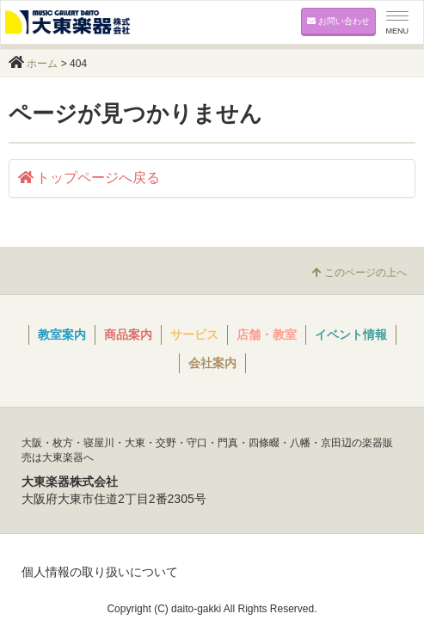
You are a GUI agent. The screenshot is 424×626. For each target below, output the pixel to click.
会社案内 (212, 363)
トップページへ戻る (89, 177)
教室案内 (62, 334)
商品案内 (128, 334)
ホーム (42, 64)
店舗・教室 (267, 334)
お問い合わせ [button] (338, 21)
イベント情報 (351, 334)
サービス (194, 334)
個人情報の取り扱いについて (100, 572)
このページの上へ (359, 273)
